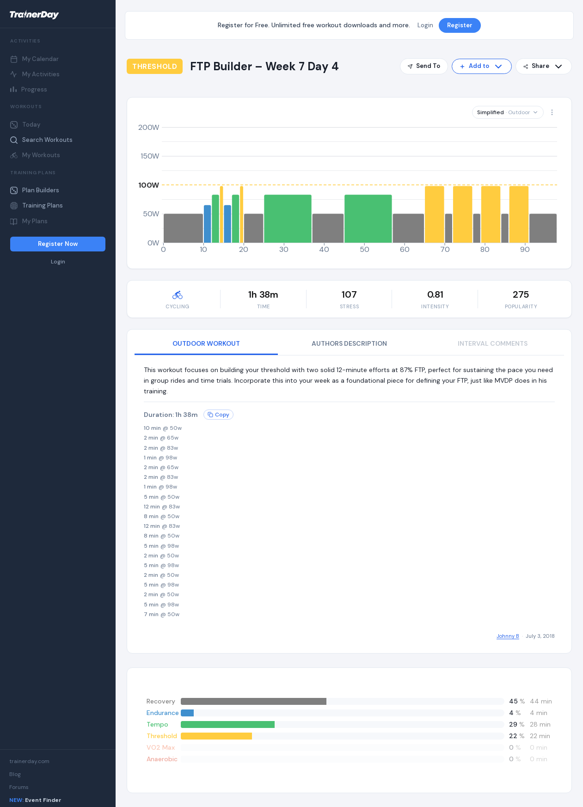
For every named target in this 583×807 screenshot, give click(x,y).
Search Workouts (41, 140)
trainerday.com (29, 761)
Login (58, 261)
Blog (15, 774)
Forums (19, 787)
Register (460, 25)
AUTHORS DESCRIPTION (349, 343)
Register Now (58, 244)
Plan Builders (34, 190)
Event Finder (35, 800)
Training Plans (36, 205)
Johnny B (508, 636)
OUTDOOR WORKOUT (206, 343)
